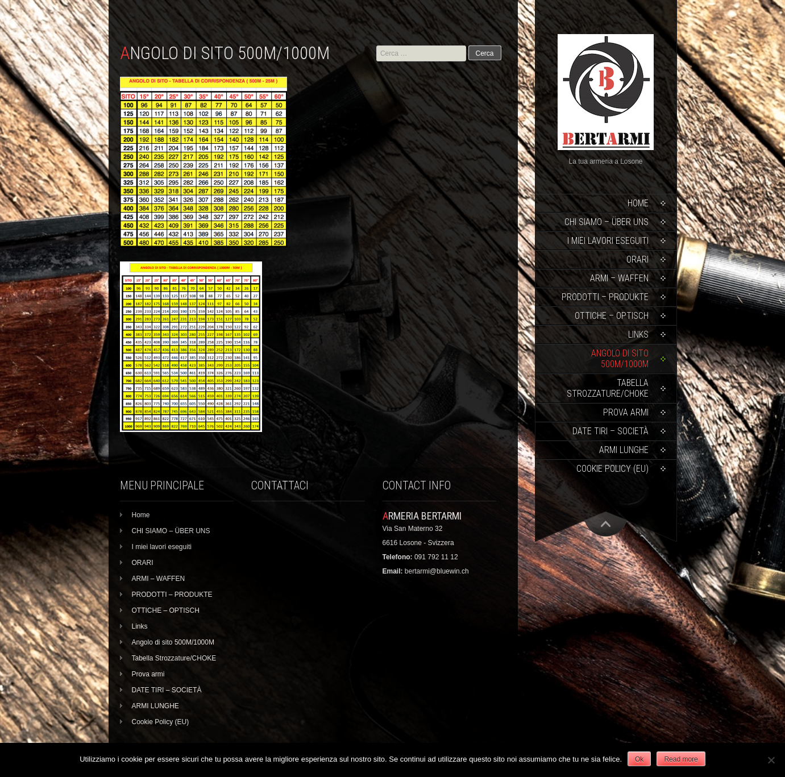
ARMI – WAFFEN (619, 278)
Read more (680, 759)
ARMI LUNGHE (624, 449)
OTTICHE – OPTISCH (612, 315)
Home (638, 203)
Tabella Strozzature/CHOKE (608, 388)
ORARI (637, 259)
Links (638, 334)
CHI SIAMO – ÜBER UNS (606, 222)
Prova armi (626, 412)
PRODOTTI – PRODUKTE (605, 297)
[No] (770, 760)
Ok (639, 759)
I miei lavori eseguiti (608, 240)
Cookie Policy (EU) (612, 468)
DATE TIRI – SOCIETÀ (610, 431)
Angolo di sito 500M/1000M (620, 358)
